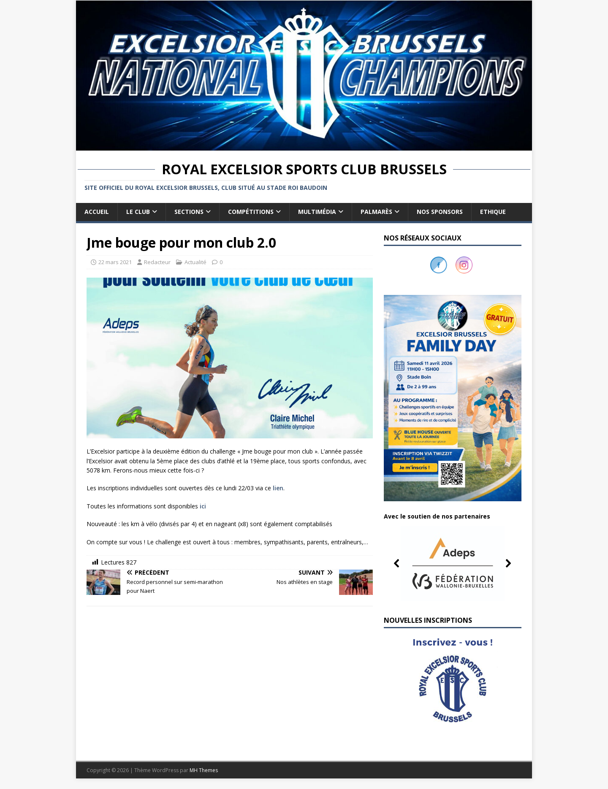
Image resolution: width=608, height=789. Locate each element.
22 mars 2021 (115, 262)
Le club (138, 212)
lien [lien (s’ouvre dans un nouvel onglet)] (278, 488)
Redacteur (157, 262)
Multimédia (317, 212)
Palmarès (376, 212)
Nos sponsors (440, 212)
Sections (189, 212)
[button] (452, 563)
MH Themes (204, 770)
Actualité (195, 262)
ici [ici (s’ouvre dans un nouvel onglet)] (203, 506)
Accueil (96, 212)
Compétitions (251, 212)
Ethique (493, 212)
